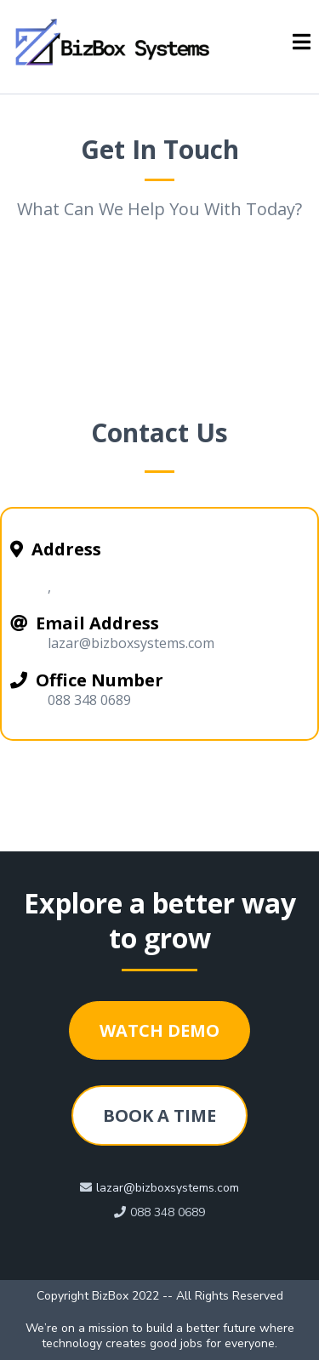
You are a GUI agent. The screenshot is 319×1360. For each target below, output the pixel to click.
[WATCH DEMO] (159, 1030)
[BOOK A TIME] (159, 1115)
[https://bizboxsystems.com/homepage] (115, 43)
